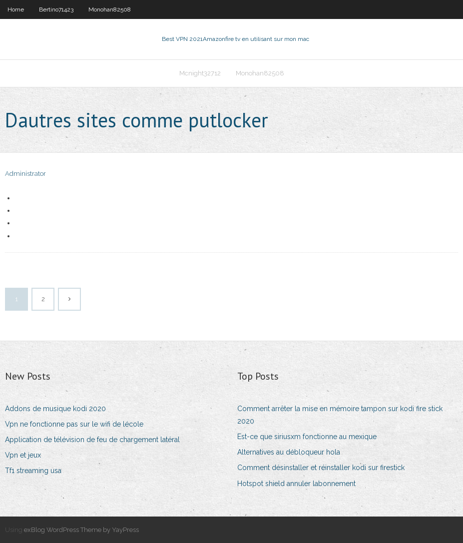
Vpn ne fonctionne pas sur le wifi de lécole (74, 424)
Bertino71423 (56, 9)
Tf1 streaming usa (33, 471)
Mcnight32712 (200, 73)
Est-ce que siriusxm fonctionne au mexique (307, 437)
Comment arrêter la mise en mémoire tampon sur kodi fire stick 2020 (340, 415)
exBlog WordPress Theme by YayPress (81, 530)
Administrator (25, 173)
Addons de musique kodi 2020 (55, 409)
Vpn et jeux (23, 455)
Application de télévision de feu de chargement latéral (92, 440)
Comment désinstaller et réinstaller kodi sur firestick (321, 468)
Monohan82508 (109, 9)
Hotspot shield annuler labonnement (296, 484)
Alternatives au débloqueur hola (288, 452)
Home (15, 9)
